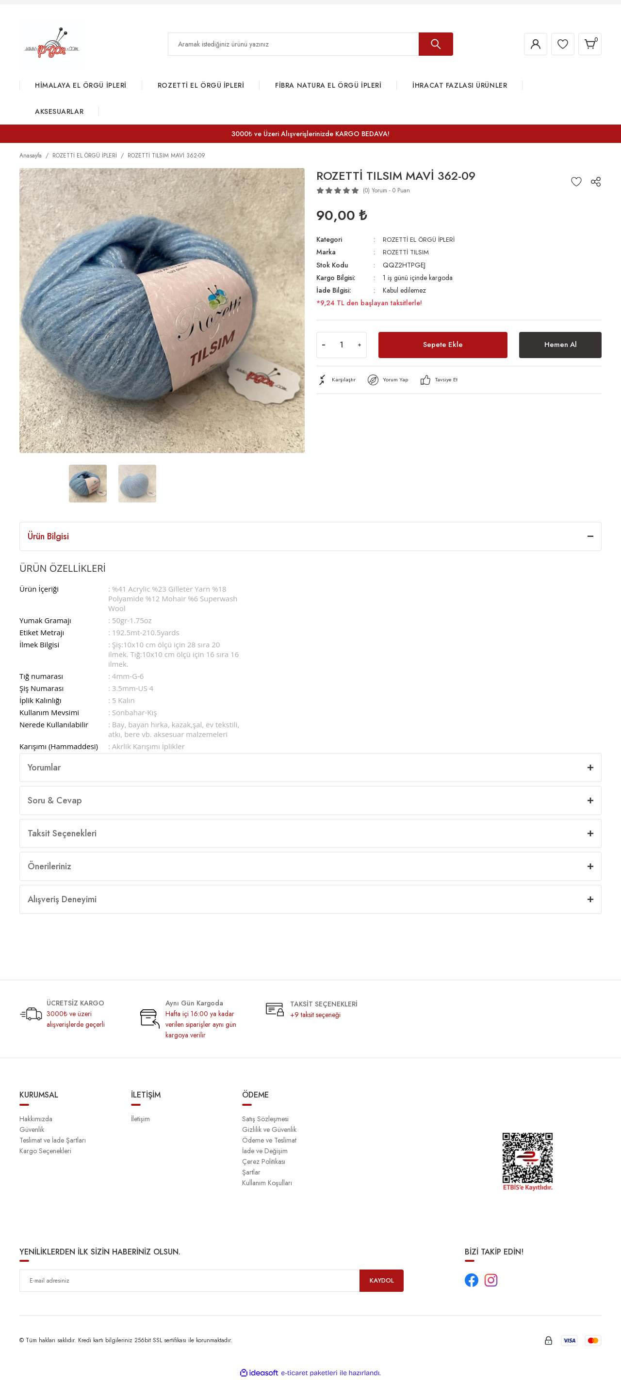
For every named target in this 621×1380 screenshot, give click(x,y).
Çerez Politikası (263, 1161)
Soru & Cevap (55, 800)
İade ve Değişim (265, 1151)
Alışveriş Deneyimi (62, 899)
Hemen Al (560, 344)
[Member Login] (530, 44)
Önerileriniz (49, 866)
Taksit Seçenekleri (62, 833)
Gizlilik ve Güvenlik (269, 1129)
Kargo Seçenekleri (45, 1151)
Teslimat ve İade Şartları (52, 1140)
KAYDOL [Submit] (382, 1281)
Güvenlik (31, 1129)
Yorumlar (44, 767)
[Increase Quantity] (359, 344)
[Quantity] (341, 344)
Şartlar (251, 1172)
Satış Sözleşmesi (265, 1119)
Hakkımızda (35, 1119)
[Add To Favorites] (576, 182)
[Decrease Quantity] (323, 344)
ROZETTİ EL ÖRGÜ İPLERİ (420, 239)
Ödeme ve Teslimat (269, 1140)
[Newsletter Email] (211, 1281)
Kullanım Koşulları (267, 1183)
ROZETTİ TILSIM (406, 252)
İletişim (140, 1119)
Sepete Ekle (443, 344)
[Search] (310, 44)
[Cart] (589, 44)
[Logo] (51, 43)
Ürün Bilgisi (48, 536)
